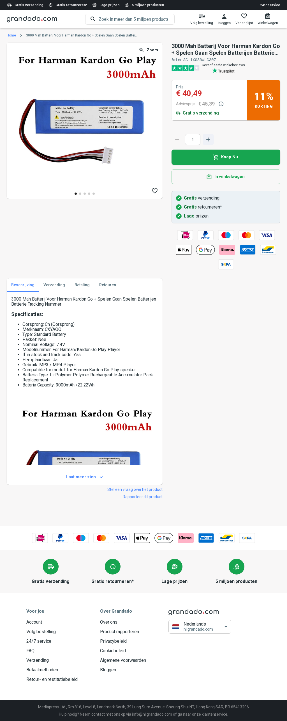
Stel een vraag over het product (135, 489)
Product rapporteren (123, 631)
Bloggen (123, 669)
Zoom (149, 50)
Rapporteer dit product (143, 496)
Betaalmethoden (52, 669)
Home (11, 35)
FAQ (52, 650)
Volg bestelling (52, 631)
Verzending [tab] (54, 285)
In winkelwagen (226, 176)
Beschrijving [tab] (23, 285)
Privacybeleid (123, 641)
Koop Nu (226, 156)
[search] (137, 19)
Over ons (123, 622)
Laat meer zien (85, 476)
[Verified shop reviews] (226, 67)
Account (52, 622)
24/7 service (270, 5)
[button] (199, 626)
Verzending (52, 660)
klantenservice (214, 714)
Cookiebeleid (123, 650)
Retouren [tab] (108, 285)
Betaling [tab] (82, 285)
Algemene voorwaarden (123, 660)
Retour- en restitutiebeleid (52, 679)
